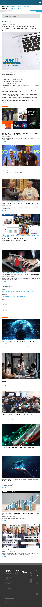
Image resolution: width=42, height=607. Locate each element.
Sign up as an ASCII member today (13, 91)
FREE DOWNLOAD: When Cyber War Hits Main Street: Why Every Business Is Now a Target (20, 306)
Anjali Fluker (10, 482)
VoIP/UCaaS (28, 201)
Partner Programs (24, 130)
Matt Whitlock (9, 136)
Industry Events (15, 166)
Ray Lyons (9, 170)
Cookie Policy (37, 589)
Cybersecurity (20, 6)
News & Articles (7, 21)
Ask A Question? (8, 588)
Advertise (23, 574)
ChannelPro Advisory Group (8, 582)
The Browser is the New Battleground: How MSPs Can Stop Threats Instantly (20, 274)
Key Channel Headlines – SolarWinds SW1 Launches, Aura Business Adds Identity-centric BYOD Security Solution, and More (19, 239)
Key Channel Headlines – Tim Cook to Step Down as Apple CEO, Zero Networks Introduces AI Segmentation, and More (20, 134)
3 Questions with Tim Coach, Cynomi (10, 301)
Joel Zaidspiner (9, 205)
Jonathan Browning (10, 276)
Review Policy (37, 582)
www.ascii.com (30, 100)
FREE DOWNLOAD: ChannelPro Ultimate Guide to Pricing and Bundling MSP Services (20, 514)
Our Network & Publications (8, 579)
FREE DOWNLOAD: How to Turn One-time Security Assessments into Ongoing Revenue (20, 312)
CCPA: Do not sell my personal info (37, 593)
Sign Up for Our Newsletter (8, 584)
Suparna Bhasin (9, 449)
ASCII (24, 72)
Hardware (6, 201)
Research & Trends (31, 130)
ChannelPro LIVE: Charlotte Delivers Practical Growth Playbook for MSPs (19, 414)
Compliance (14, 6)
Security (37, 130)
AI (10, 6)
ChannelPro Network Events (17, 573)
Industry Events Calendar (16, 576)
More (28, 6)
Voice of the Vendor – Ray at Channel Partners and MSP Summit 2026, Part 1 (20, 169)
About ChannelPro (8, 573)
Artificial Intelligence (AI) (7, 130)
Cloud (13, 130)
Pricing (25, 6)
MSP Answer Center (7, 549)
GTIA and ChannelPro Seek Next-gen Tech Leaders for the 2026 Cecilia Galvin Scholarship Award (20, 479)
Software (4, 102)
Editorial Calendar (8, 577)
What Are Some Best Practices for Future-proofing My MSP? (15, 296)
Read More (4, 141)
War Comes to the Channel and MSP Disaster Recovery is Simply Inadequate (20, 447)
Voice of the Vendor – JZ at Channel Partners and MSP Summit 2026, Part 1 (20, 203)
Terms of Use (37, 584)
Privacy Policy (37, 587)
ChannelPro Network (10, 344)
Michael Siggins (12, 24)
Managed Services (18, 130)
